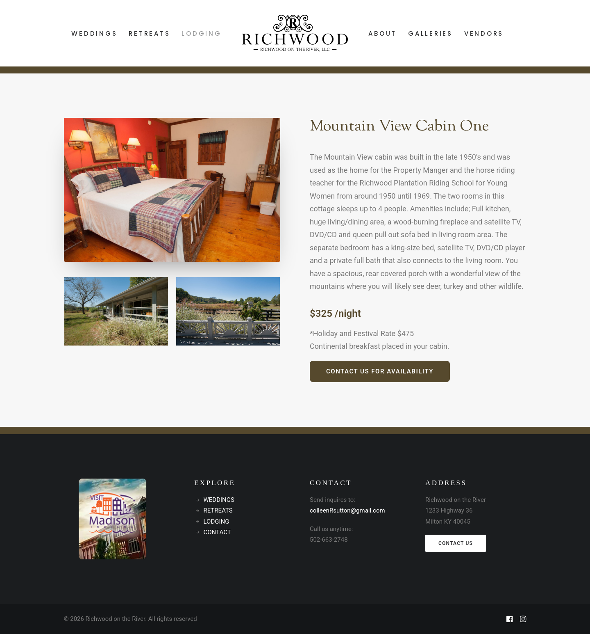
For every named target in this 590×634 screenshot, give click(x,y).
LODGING (201, 33)
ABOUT (382, 33)
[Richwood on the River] (295, 33)
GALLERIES (430, 33)
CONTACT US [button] (455, 543)
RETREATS (149, 33)
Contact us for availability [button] (379, 371)
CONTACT (217, 532)
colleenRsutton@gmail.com (347, 510)
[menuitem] (94, 33)
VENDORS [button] (484, 33)
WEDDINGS (94, 33)
